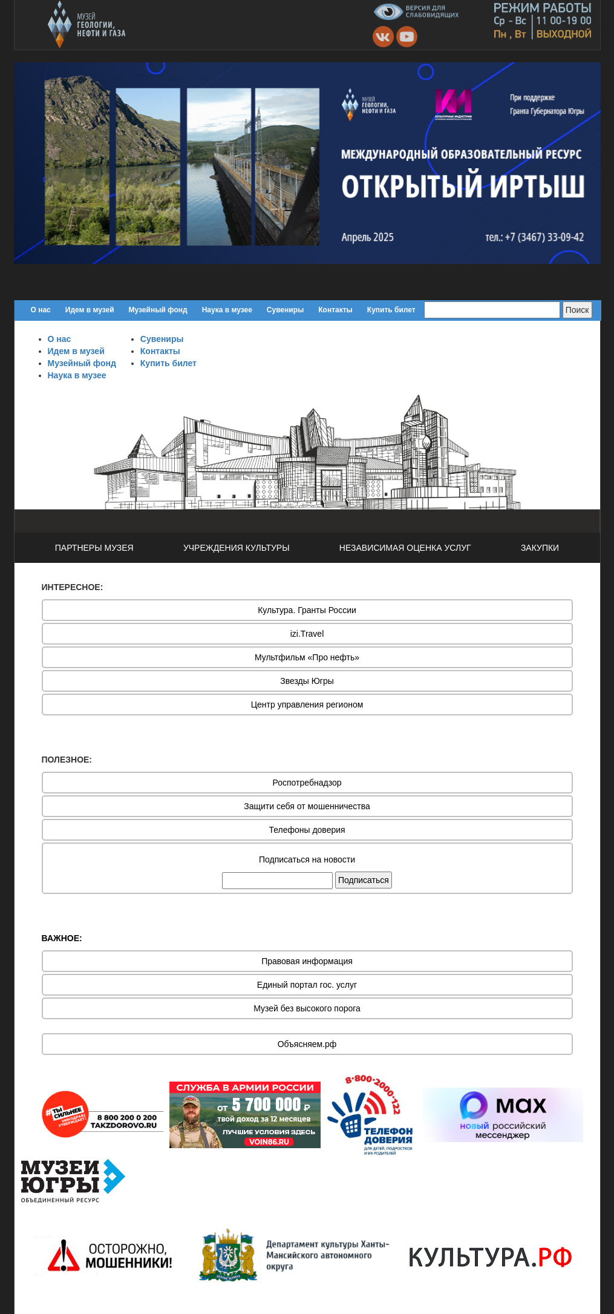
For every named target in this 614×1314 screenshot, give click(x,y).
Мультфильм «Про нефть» (307, 657)
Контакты (335, 310)
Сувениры (285, 310)
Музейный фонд (158, 310)
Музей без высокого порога (307, 1008)
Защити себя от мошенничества (307, 806)
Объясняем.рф (307, 1044)
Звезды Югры (307, 681)
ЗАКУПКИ (540, 548)
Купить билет (391, 310)
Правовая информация (307, 961)
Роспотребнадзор (307, 782)
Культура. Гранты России (307, 610)
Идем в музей (89, 310)
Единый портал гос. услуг (307, 985)
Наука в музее (227, 310)
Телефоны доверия (307, 830)
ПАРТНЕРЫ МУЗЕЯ (94, 548)
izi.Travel (307, 634)
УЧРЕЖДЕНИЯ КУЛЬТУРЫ (236, 548)
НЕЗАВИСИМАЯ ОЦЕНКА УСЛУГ (405, 548)
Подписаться (363, 880)
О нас (41, 310)
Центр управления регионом (307, 704)
